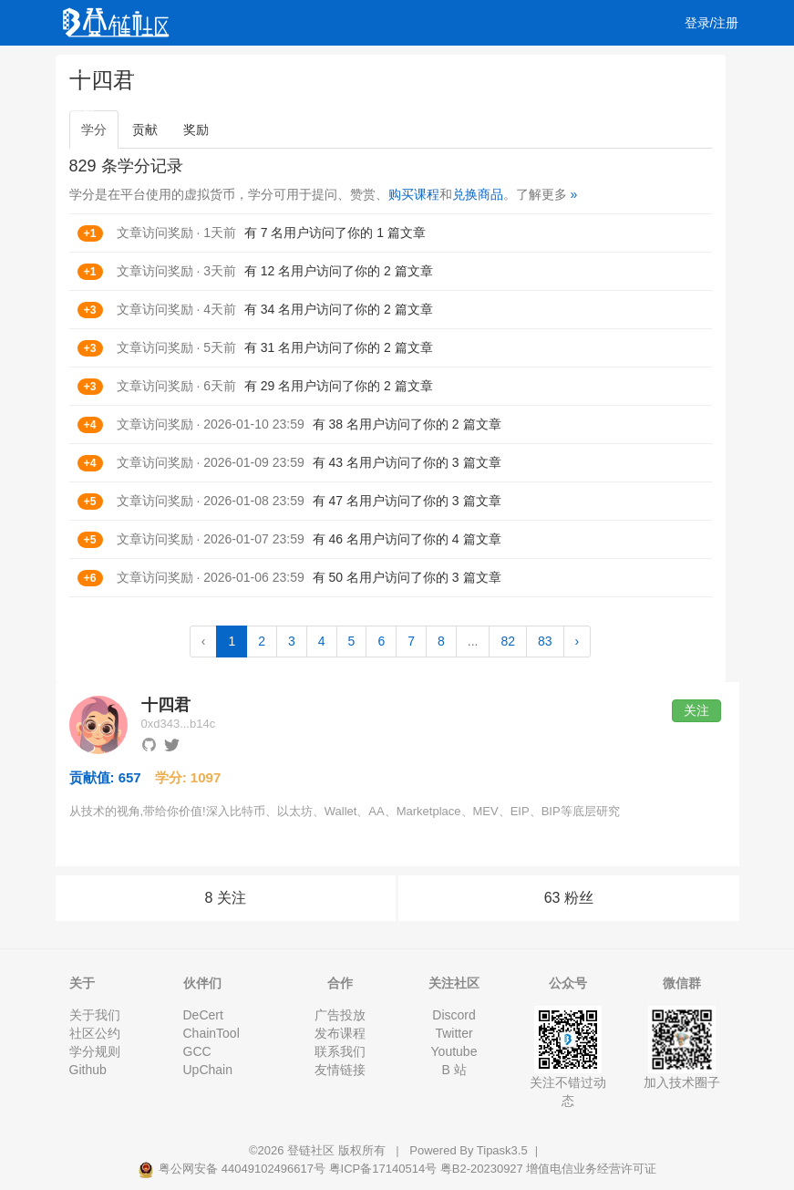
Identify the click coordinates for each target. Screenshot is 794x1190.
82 (507, 641)
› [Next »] (577, 641)
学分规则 (94, 1051)
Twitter (453, 1033)
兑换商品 (477, 194)
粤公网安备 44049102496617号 (233, 1168)
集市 (135, 114)
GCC (197, 1051)
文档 (82, 114)
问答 (144, 68)
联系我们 (340, 1051)
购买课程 (413, 194)
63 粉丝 (568, 897)
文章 (91, 68)
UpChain (207, 1069)
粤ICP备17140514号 (383, 1168)
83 (545, 641)
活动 (421, 68)
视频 (197, 68)
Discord (453, 1015)
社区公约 (94, 1033)
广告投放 (340, 1015)
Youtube (454, 1051)
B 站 (453, 1069)
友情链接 (340, 1069)
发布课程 (340, 1033)
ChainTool (211, 1033)
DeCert (203, 1015)
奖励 (196, 129)
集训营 (309, 68)
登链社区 (312, 1150)
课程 (250, 68)
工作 (474, 68)
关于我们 (94, 1015)
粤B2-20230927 (481, 1168)
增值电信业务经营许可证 (591, 1168)
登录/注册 (712, 23)
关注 (696, 710)
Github (88, 1069)
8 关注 (225, 897)
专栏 (368, 68)
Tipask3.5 (502, 1150)
